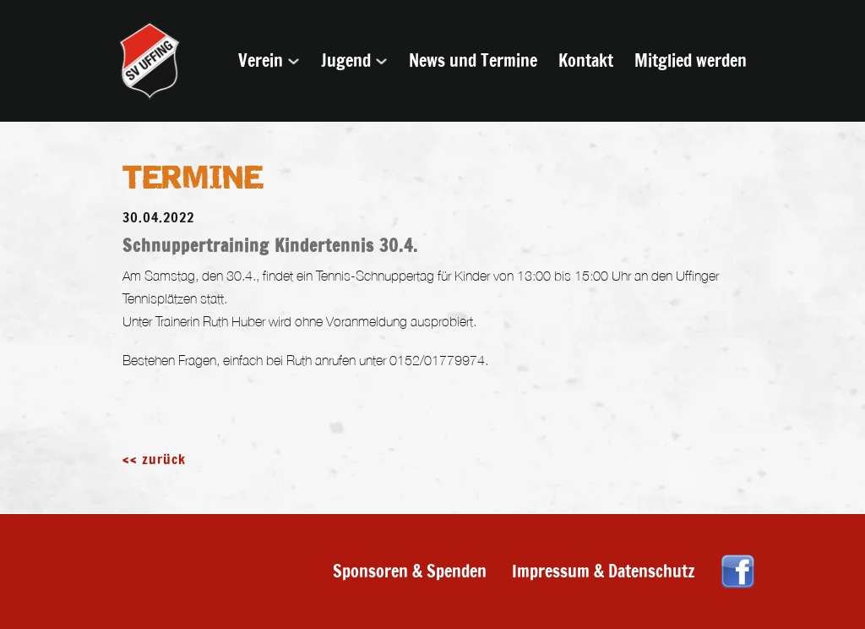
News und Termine (473, 60)
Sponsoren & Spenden (410, 571)
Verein (260, 60)
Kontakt (585, 60)
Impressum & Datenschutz (603, 571)
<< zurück (154, 459)
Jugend (346, 60)
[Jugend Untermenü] (381, 61)
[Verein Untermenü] (293, 61)
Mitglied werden (690, 60)
